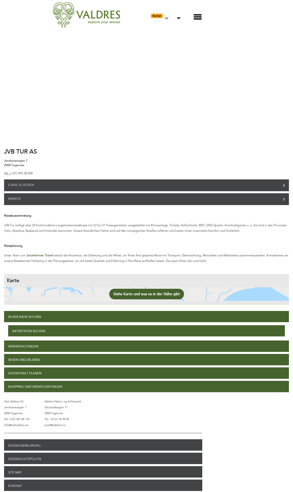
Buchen (157, 15)
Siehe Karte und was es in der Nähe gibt (146, 294)
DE (166, 18)
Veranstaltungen (23, 346)
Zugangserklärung (24, 445)
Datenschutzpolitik (24, 459)
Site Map (15, 472)
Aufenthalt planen (25, 373)
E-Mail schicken (21, 185)
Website (14, 199)
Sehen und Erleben (24, 359)
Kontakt (15, 486)
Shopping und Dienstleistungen (35, 386)
